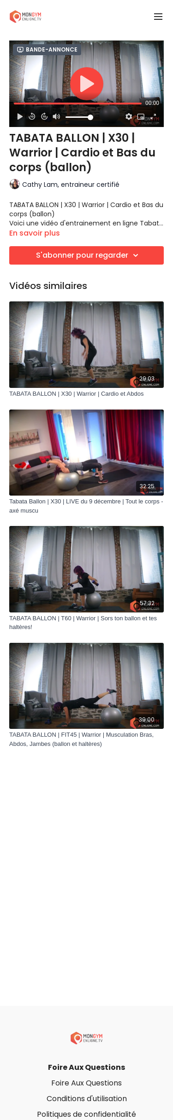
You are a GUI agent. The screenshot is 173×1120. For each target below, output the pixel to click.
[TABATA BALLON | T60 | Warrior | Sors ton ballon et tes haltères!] (86, 623)
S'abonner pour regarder (88, 255)
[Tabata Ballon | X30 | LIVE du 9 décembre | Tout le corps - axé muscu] (86, 506)
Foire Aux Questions (86, 1067)
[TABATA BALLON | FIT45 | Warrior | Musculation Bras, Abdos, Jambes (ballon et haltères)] (86, 739)
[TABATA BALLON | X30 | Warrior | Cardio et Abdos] (86, 393)
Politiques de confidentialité (86, 1114)
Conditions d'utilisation (87, 1098)
